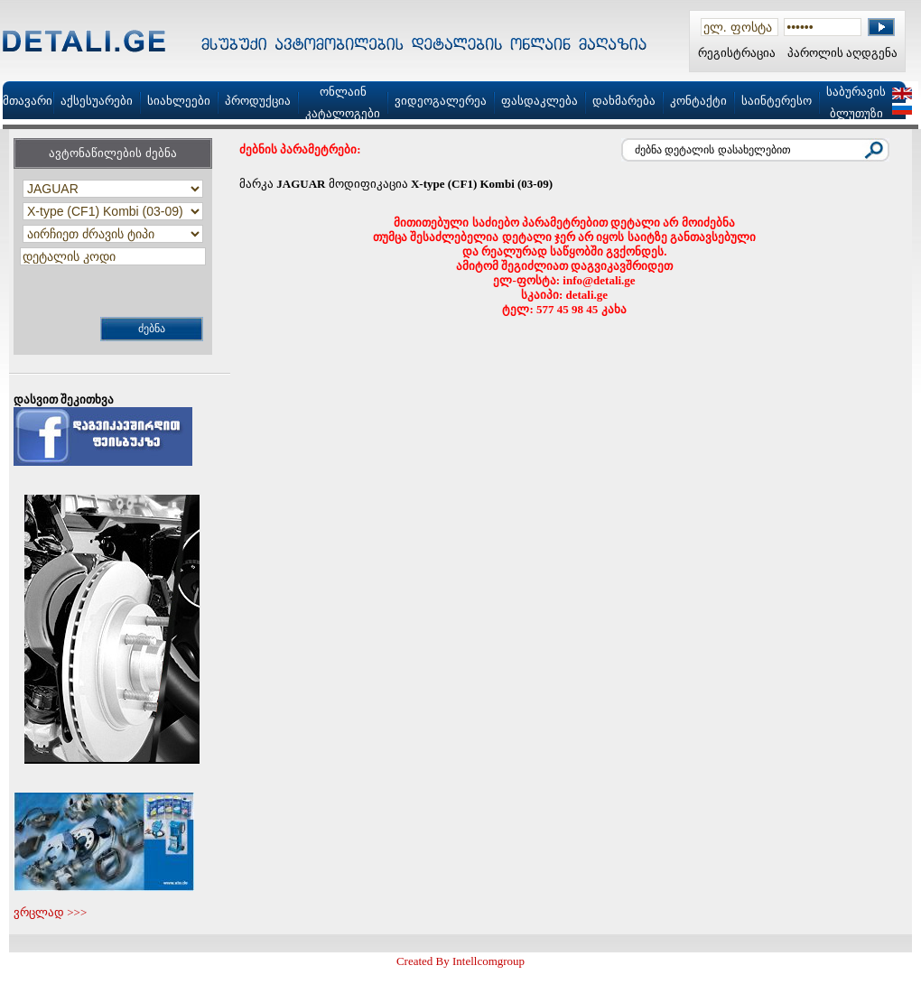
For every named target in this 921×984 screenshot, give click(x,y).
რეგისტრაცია (737, 53)
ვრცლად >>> (50, 912)
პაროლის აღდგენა (842, 53)
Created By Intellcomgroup (460, 961)
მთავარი (27, 100)
